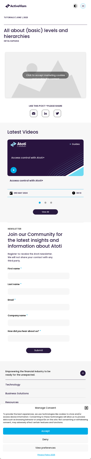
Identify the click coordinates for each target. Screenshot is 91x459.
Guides (76, 144)
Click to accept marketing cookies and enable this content (45, 76)
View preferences (45, 447)
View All (45, 212)
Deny (45, 439)
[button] (86, 407)
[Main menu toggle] (83, 6)
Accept (45, 431)
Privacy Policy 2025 (46, 454)
